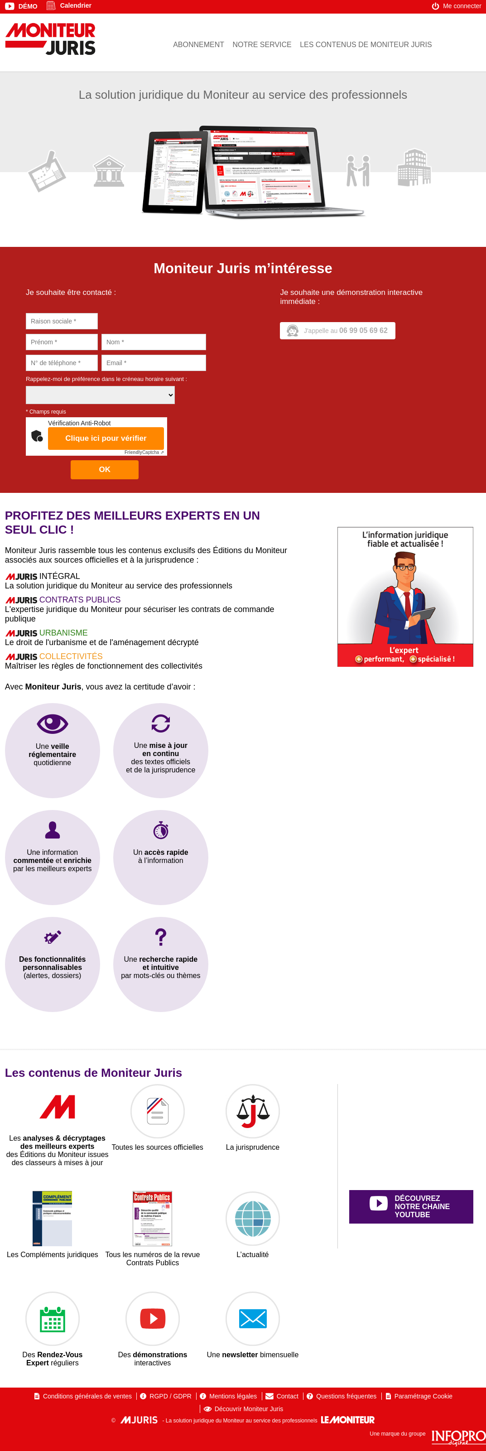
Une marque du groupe (428, 1434)
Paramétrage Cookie (423, 1396)
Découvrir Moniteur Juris (249, 1408)
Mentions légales (233, 1396)
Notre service (261, 44)
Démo (28, 6)
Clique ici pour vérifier (106, 438)
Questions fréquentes (346, 1396)
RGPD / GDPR (170, 1396)
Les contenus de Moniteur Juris (366, 44)
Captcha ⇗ (144, 452)
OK (105, 469)
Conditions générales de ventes (87, 1396)
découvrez (421, 1207)
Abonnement (198, 44)
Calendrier (75, 5)
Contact (287, 1396)
